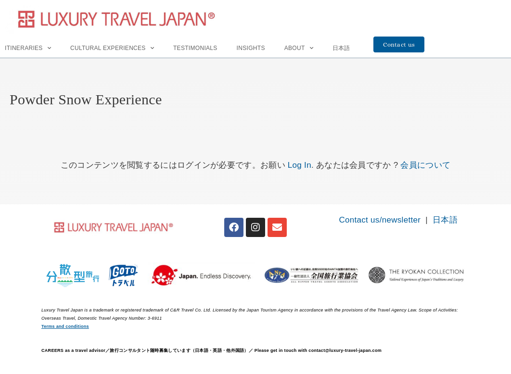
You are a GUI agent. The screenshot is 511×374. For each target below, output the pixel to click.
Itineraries (28, 48)
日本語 (341, 48)
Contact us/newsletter (380, 219)
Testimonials (195, 48)
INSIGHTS (251, 48)
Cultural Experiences (112, 48)
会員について (425, 165)
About (298, 48)
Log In (299, 165)
